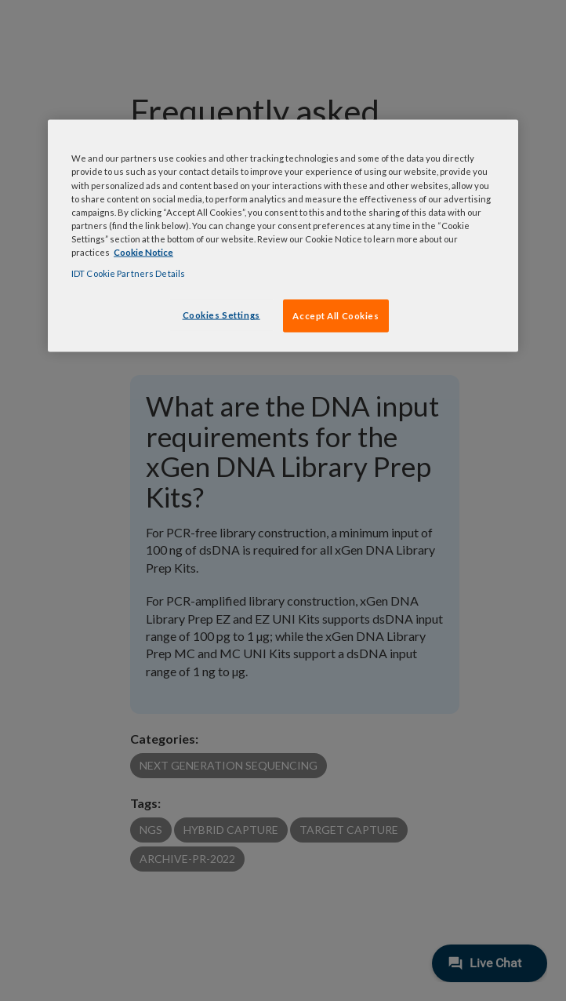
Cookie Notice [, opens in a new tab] (143, 251)
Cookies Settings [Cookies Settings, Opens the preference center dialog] (221, 315)
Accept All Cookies (335, 316)
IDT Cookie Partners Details (128, 273)
